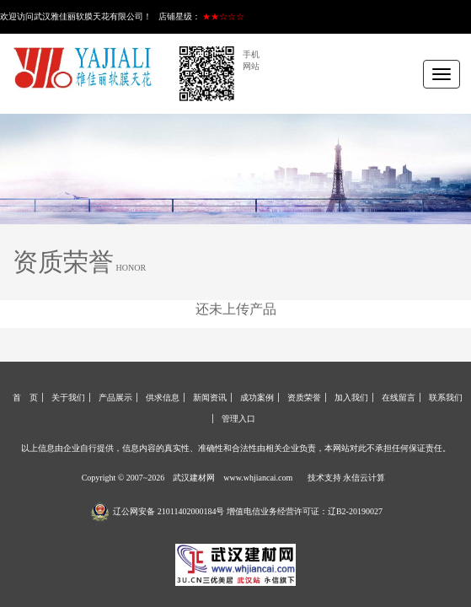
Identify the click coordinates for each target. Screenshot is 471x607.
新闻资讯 (210, 397)
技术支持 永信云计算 (347, 477)
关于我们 (68, 397)
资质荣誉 (304, 397)
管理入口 (238, 418)
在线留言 (398, 397)
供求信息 (162, 397)
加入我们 (351, 397)
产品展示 (115, 397)
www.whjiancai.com (257, 477)
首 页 (25, 397)
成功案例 (257, 397)
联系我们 (446, 397)
